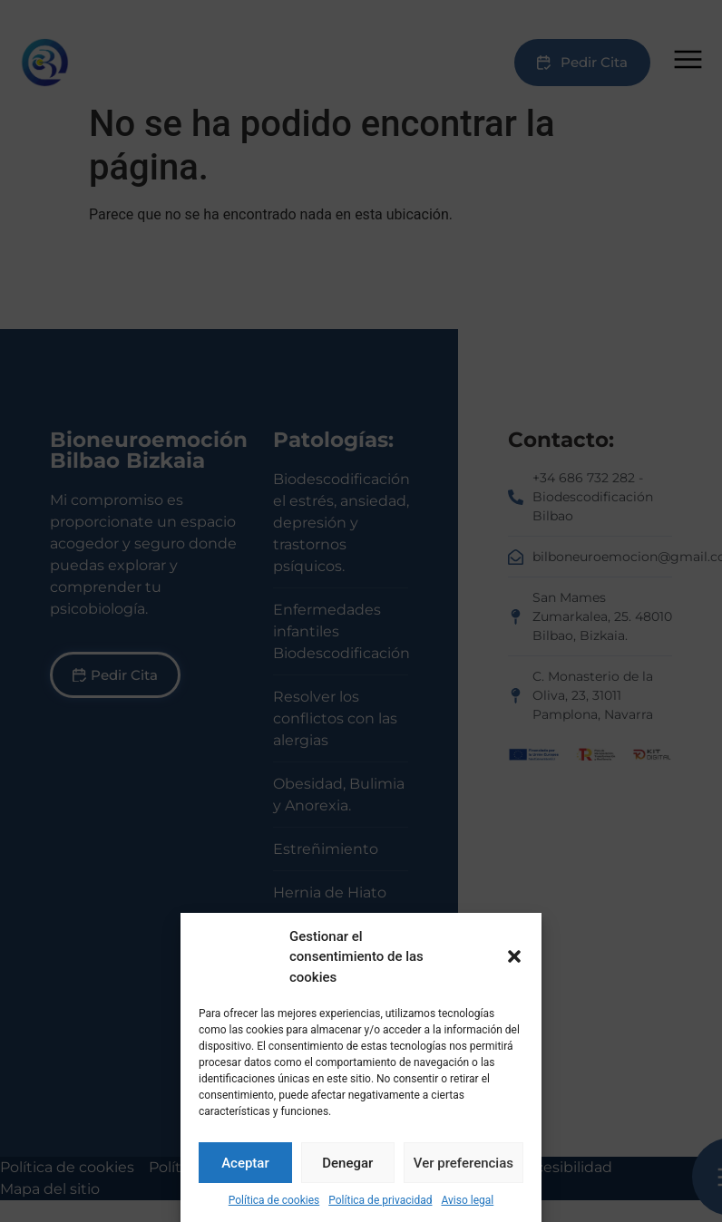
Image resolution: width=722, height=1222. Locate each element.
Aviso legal (467, 1200)
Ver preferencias (463, 1163)
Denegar (347, 1163)
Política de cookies (274, 1200)
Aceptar (245, 1163)
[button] (514, 956)
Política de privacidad (380, 1200)
